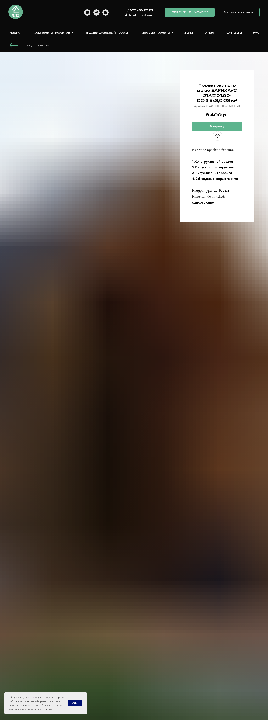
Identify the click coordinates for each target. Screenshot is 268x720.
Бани (188, 32)
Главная (15, 32)
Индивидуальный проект (106, 32)
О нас (209, 32)
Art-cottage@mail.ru (141, 14)
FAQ (256, 32)
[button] (238, 12)
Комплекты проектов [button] (52, 32)
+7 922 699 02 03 (139, 10)
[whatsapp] (87, 12)
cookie (31, 697)
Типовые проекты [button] (155, 32)
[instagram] (105, 12)
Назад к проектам (35, 45)
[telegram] (96, 12)
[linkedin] (115, 12)
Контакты (233, 32)
